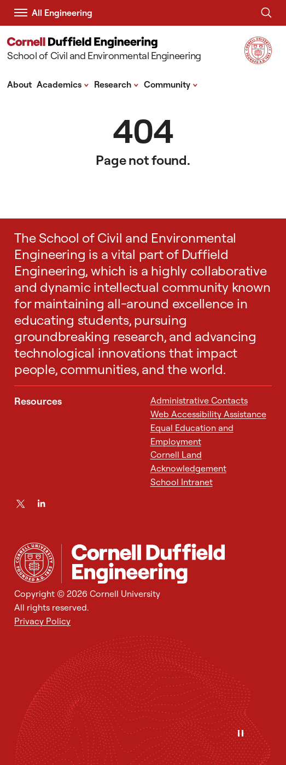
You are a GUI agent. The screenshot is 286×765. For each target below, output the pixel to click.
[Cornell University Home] (34, 563)
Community (171, 84)
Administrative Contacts (199, 400)
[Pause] (240, 734)
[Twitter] (20, 503)
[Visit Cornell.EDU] (258, 60)
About (19, 84)
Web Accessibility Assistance (208, 414)
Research (116, 84)
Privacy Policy (42, 621)
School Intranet (181, 481)
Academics (63, 84)
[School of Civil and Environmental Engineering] (104, 50)
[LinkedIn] (41, 503)
